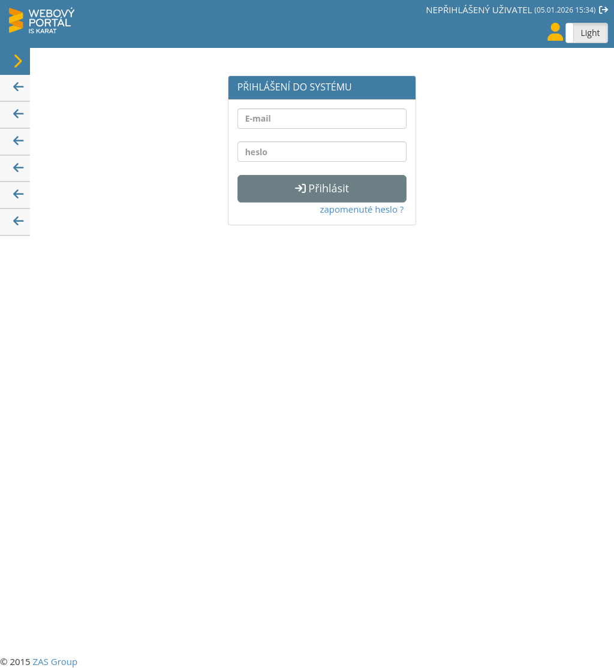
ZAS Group (55, 661)
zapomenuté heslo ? (362, 209)
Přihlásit (322, 188)
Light (590, 32)
